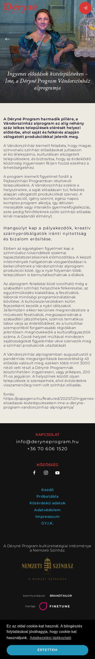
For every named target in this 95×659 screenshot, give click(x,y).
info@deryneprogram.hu (47, 441)
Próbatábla (47, 496)
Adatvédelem (47, 510)
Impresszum (47, 516)
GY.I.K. (47, 523)
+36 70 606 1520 (47, 448)
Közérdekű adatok (48, 503)
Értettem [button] (47, 650)
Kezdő (47, 490)
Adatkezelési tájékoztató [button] (50, 638)
